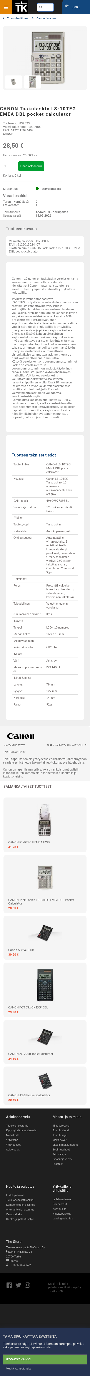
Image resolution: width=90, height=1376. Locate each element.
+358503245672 (18, 1265)
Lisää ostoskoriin (31, 166)
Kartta (12, 1261)
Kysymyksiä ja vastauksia (21, 1130)
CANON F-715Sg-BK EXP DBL (28, 1007)
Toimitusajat (60, 1135)
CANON (8, 133)
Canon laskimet (44, 18)
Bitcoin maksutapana (65, 1144)
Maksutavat (60, 1140)
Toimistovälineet (16, 18)
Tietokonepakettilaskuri (19, 1200)
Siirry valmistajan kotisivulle (66, 745)
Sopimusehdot (61, 1149)
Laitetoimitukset (62, 1199)
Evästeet (58, 1163)
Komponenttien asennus (20, 1204)
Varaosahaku (14, 1214)
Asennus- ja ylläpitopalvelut (62, 1211)
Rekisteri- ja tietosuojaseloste (63, 1157)
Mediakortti (12, 1135)
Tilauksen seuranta (17, 1125)
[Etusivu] (21, 13)
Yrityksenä (12, 1140)
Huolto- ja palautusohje (20, 1219)
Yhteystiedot (13, 1144)
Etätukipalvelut (15, 1195)
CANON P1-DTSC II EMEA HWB (29, 842)
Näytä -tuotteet (14, 745)
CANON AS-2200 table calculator (30, 1054)
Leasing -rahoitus (63, 1218)
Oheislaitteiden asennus (20, 1209)
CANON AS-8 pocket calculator (29, 1095)
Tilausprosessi (61, 1125)
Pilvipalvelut (60, 1204)
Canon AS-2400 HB (21, 950)
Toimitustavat (61, 1130)
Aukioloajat (13, 1149)
